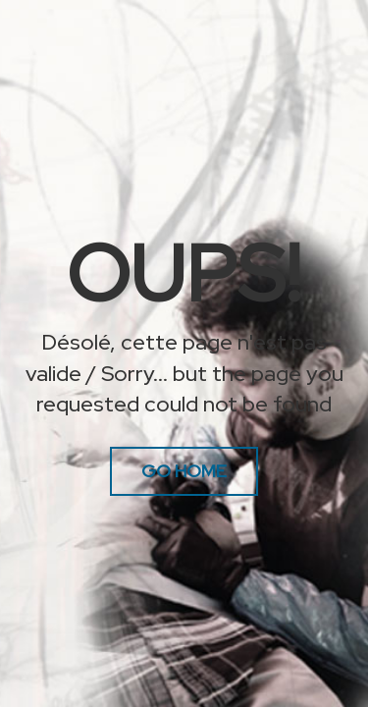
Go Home (184, 471)
